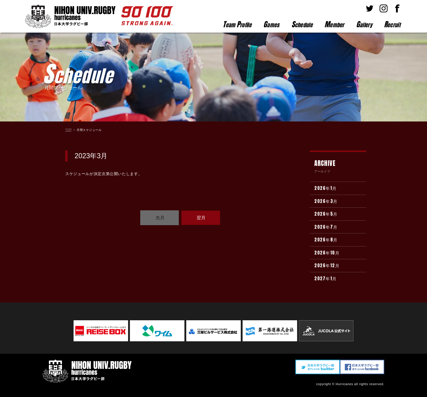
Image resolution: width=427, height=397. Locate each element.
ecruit (392, 24)
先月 (160, 217)
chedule (302, 24)
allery (364, 24)
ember (334, 24)
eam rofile (237, 24)
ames (271, 24)
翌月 (201, 217)
